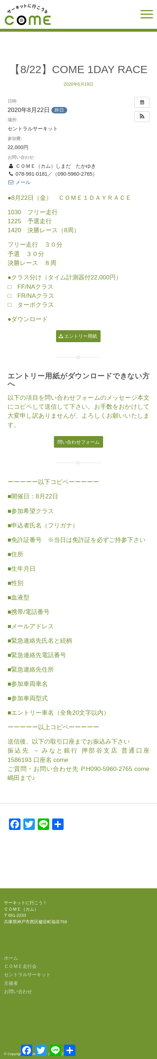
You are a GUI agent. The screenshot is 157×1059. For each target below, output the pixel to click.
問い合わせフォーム (72, 397)
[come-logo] (63, 14)
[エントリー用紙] (78, 336)
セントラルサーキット (27, 974)
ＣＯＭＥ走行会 (20, 966)
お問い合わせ (18, 991)
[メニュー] (143, 14)
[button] (142, 117)
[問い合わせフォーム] (78, 442)
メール (19, 182)
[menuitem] (143, 14)
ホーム (11, 958)
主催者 (11, 983)
